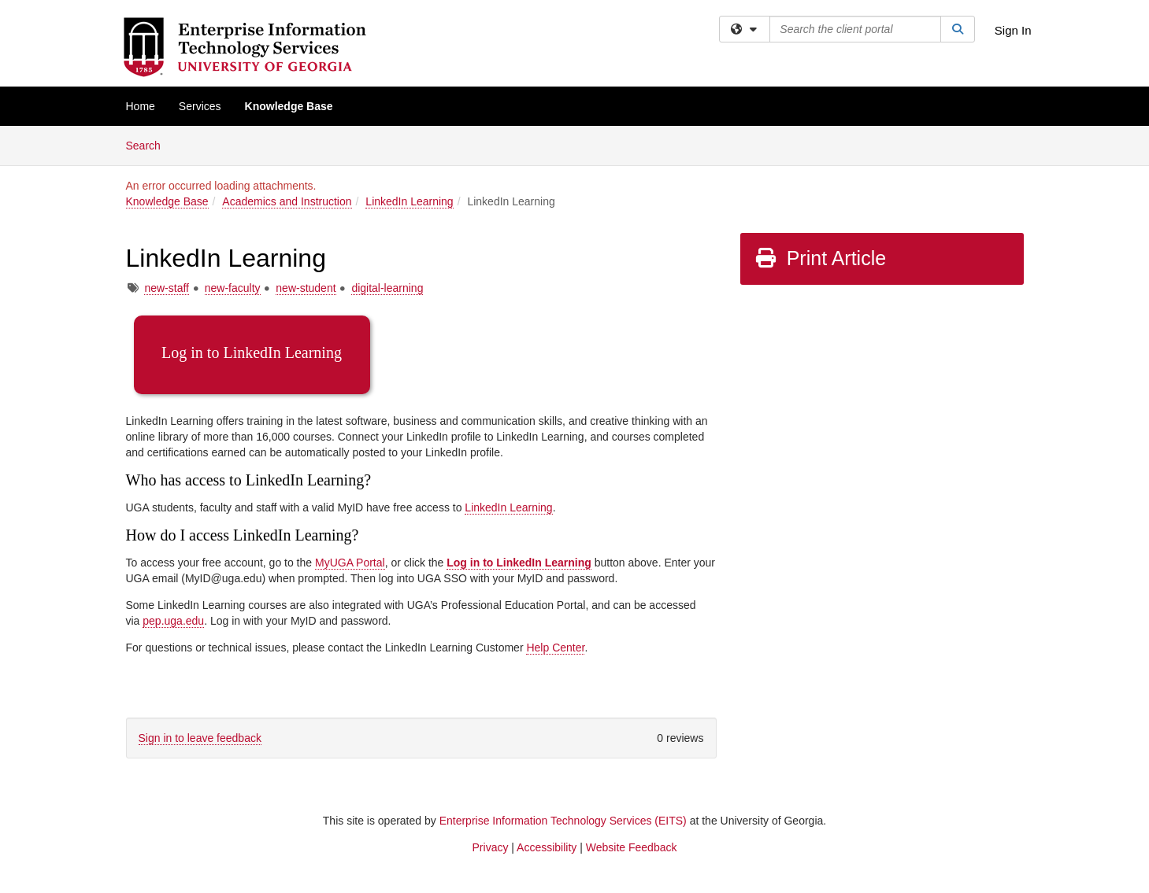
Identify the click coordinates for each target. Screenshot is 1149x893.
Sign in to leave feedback (200, 738)
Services (200, 106)
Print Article (820, 258)
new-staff (166, 288)
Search (149, 144)
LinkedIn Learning (409, 201)
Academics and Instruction (286, 201)
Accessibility (546, 847)
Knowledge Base (289, 106)
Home (140, 106)
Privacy (491, 847)
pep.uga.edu (173, 620)
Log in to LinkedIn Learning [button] (251, 352)
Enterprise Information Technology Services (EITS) (563, 820)
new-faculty (233, 288)
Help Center (555, 647)
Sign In (1013, 30)
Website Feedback (631, 847)
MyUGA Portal (350, 562)
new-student (305, 288)
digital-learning (387, 288)
